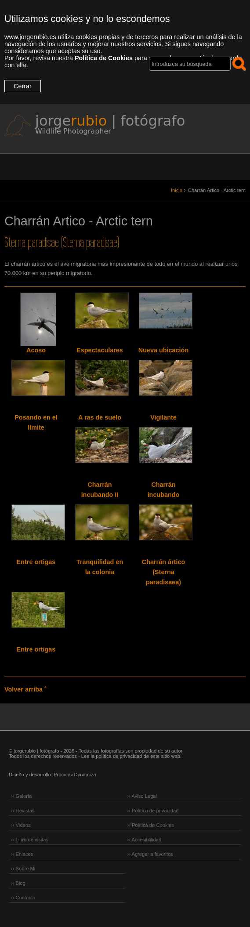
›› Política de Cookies (150, 825)
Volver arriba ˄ (25, 689)
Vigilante (163, 417)
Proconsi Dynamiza (75, 774)
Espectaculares (99, 350)
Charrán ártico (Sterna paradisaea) (163, 572)
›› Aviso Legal (142, 796)
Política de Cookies (104, 58)
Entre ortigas (36, 561)
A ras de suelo (99, 417)
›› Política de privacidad (153, 810)
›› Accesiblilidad (144, 839)
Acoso (36, 350)
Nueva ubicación (163, 350)
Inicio (176, 190)
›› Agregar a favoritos (150, 854)
